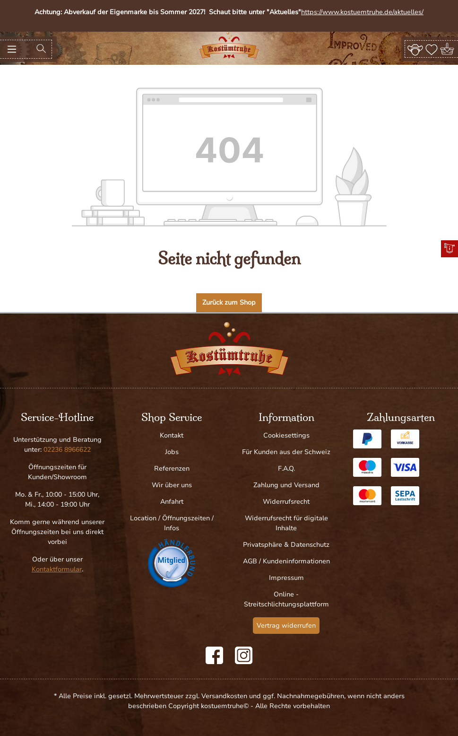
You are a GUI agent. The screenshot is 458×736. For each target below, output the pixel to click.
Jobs (172, 451)
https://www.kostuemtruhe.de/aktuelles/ (362, 12)
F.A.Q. (286, 468)
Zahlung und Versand (286, 485)
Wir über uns (172, 485)
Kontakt (171, 435)
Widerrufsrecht (286, 501)
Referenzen (172, 468)
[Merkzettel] (431, 49)
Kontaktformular (57, 569)
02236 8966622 (67, 449)
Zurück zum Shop (229, 302)
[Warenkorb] (448, 49)
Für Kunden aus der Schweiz (286, 451)
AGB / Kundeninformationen (286, 561)
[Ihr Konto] (415, 49)
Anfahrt (171, 501)
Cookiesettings (286, 435)
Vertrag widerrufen (286, 625)
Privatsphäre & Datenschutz (286, 544)
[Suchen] (41, 49)
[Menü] (12, 49)
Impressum (286, 577)
